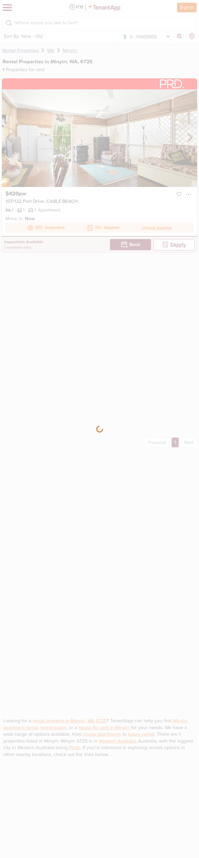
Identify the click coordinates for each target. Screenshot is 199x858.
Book (130, 244)
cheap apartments (102, 734)
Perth (74, 747)
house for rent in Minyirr (104, 727)
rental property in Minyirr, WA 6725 (70, 720)
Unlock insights (157, 228)
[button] (189, 193)
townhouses (53, 727)
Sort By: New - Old (23, 36)
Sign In (187, 7)
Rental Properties (20, 50)
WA (50, 50)
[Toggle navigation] (7, 7)
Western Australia (117, 740)
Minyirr (70, 50)
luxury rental (141, 734)
